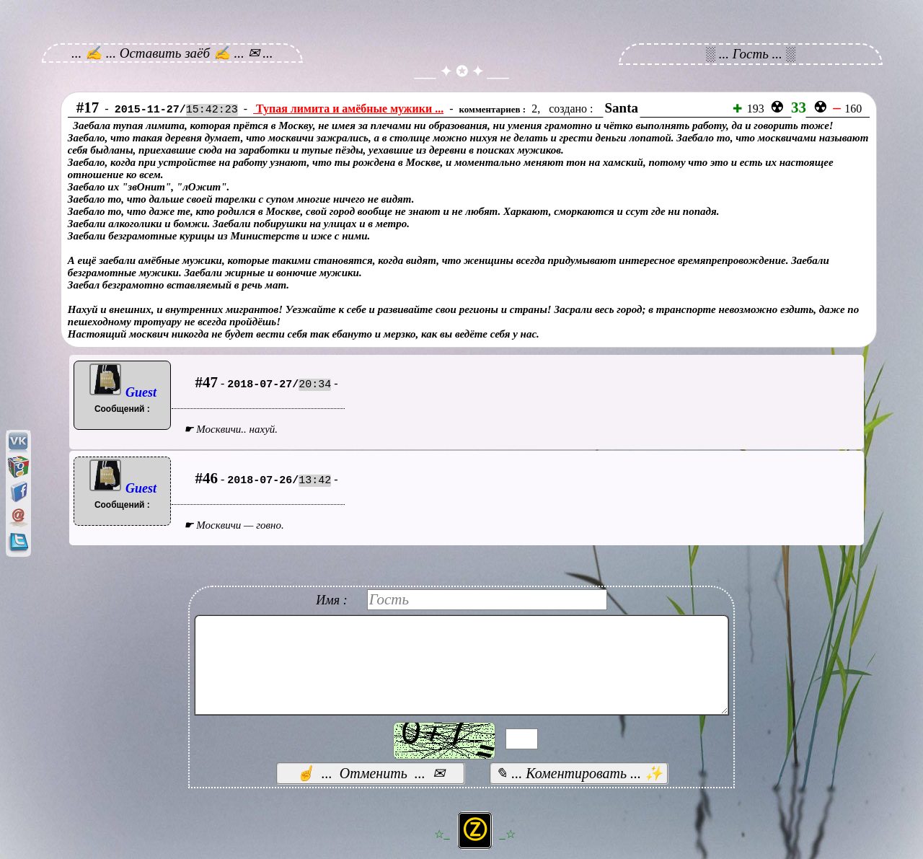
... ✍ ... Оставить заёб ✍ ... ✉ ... (172, 53)
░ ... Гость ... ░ (751, 53)
